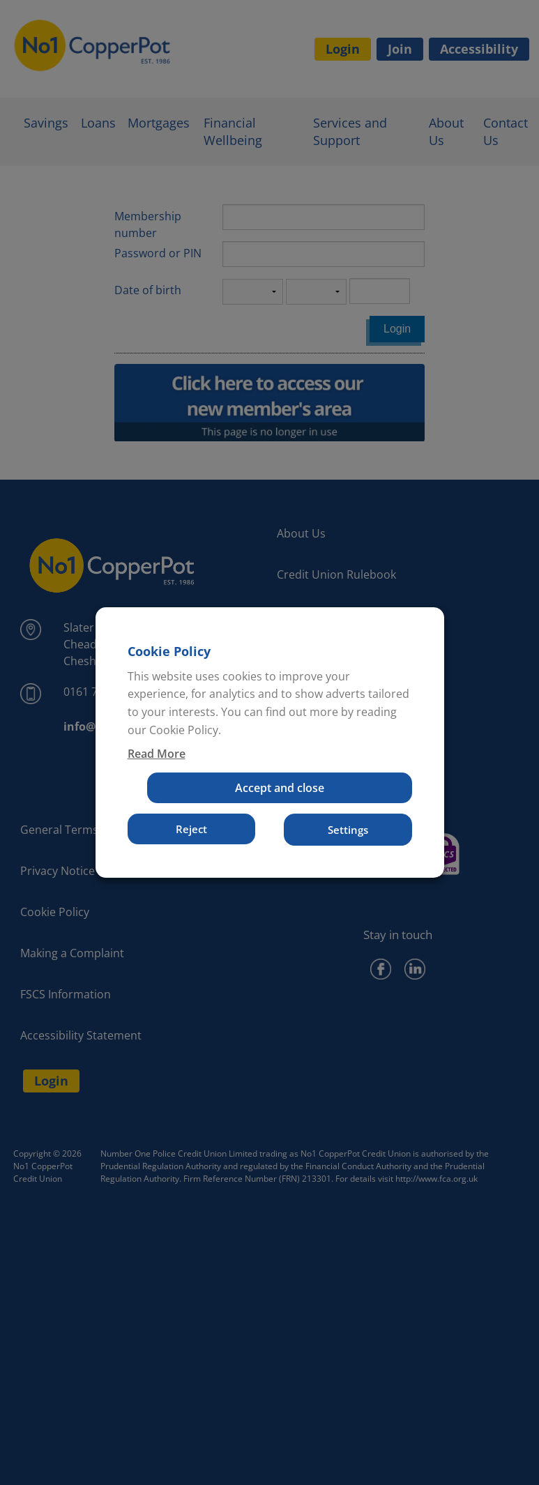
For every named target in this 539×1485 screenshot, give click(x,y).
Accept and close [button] (279, 787)
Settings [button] (348, 830)
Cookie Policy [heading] (169, 651)
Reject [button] (191, 829)
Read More (156, 753)
